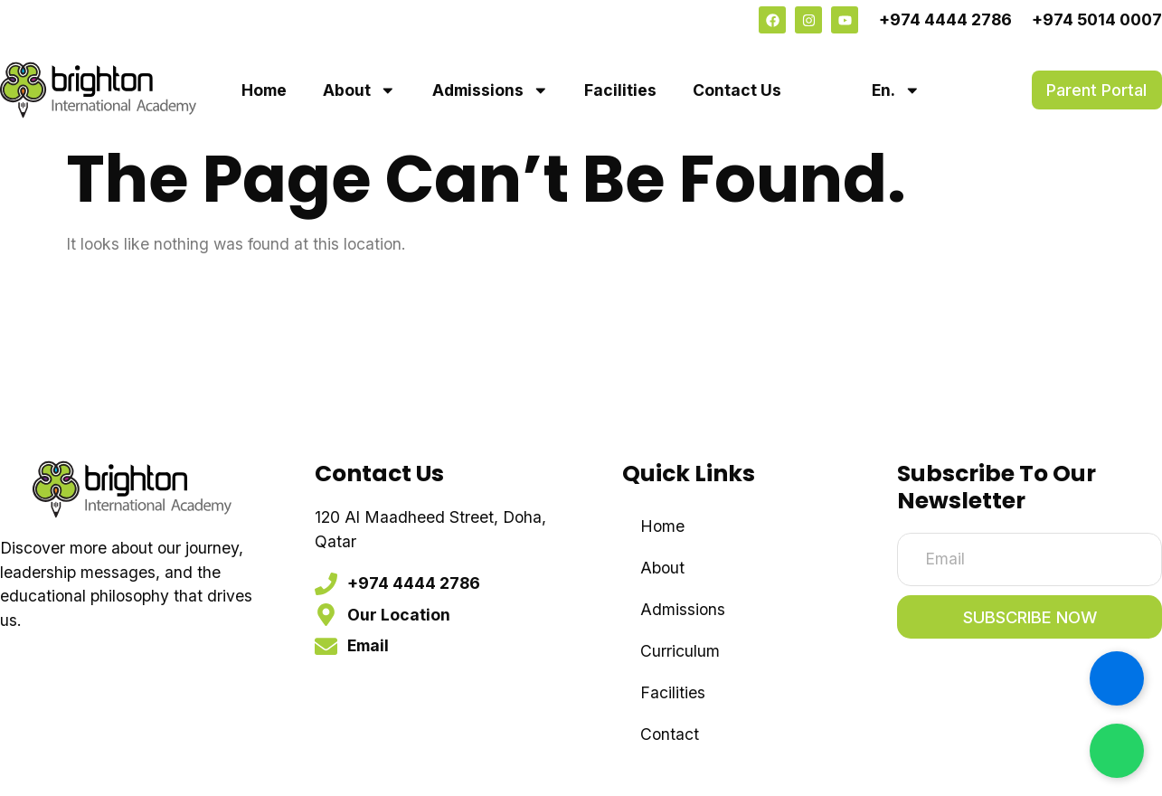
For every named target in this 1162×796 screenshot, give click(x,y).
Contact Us (737, 90)
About (359, 90)
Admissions (490, 90)
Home (264, 90)
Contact (669, 734)
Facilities (620, 90)
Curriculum (680, 650)
